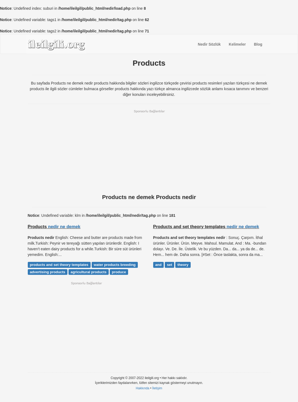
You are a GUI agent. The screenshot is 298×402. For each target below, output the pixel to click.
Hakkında (142, 388)
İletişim (157, 388)
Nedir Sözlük (209, 44)
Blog (258, 44)
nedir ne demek (64, 226)
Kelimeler (237, 44)
